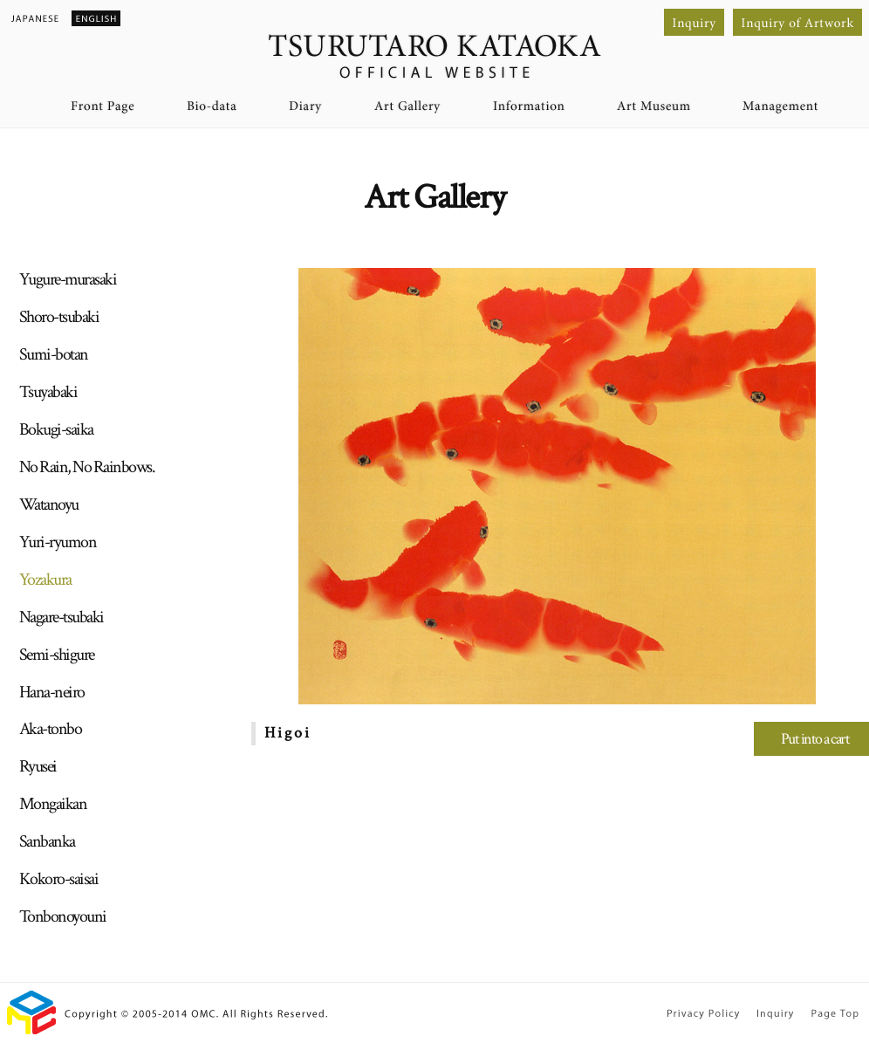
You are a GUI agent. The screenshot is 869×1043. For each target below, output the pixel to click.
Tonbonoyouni (62, 916)
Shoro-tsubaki (59, 316)
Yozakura (45, 579)
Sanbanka (47, 841)
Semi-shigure (56, 654)
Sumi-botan (53, 354)
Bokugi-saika (56, 429)
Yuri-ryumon (58, 542)
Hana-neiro (52, 692)
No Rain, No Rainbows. (87, 467)
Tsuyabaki (48, 392)
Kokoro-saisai (59, 879)
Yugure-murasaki (68, 279)
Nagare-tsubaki (61, 617)
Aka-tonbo (50, 728)
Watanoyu (49, 504)
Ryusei (38, 766)
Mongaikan (53, 804)
